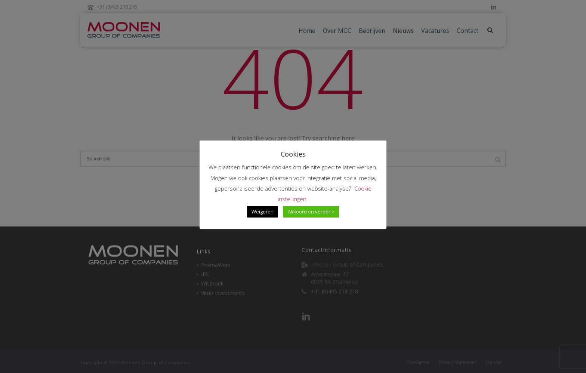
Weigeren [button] (263, 211)
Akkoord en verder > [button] (311, 211)
